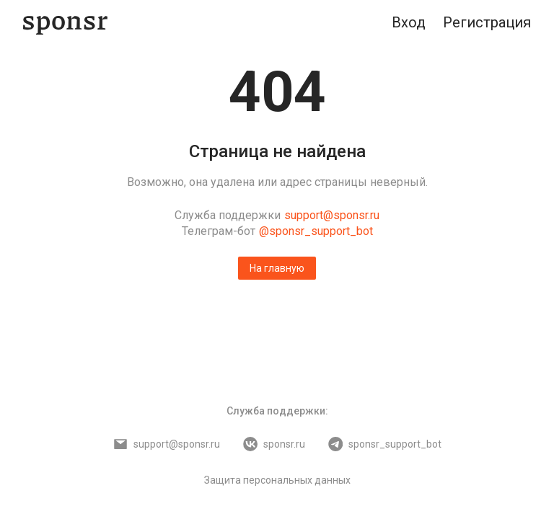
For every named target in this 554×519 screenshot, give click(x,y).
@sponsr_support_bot (316, 231)
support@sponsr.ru (331, 215)
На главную (277, 268)
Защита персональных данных (277, 480)
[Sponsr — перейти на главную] (65, 22)
